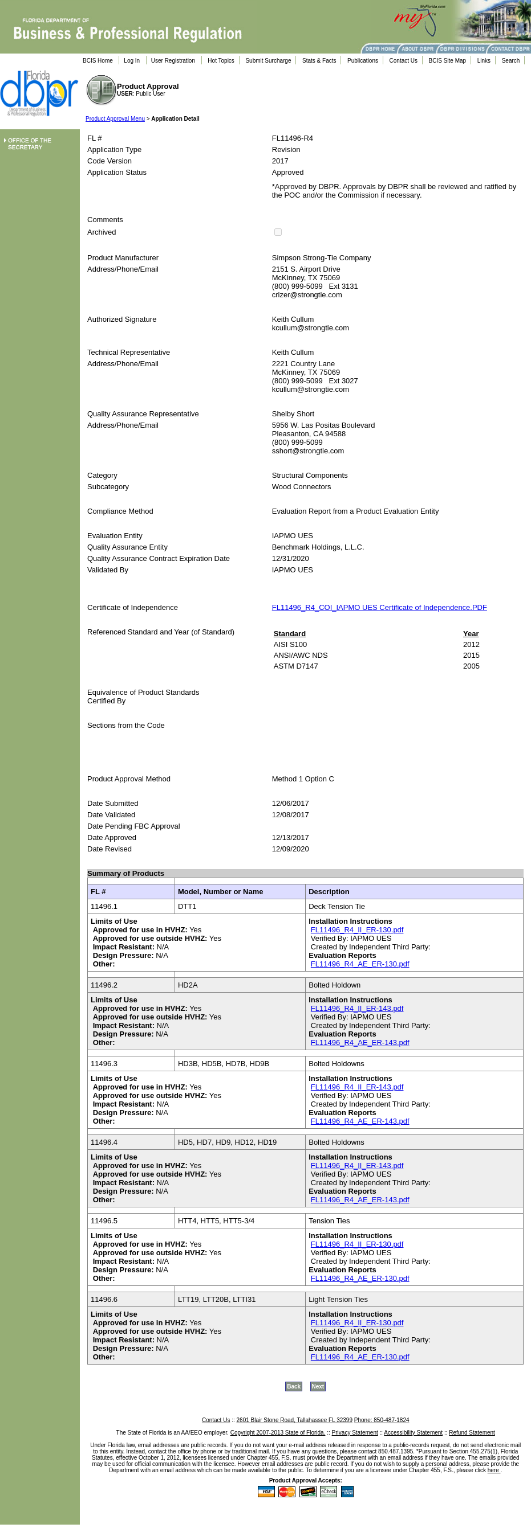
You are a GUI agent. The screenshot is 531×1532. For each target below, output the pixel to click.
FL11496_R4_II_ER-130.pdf (357, 929)
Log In (132, 61)
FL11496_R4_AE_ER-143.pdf (360, 1042)
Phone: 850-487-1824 (382, 1420)
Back (294, 1386)
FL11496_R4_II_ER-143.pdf (357, 1008)
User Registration (173, 61)
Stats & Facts (319, 61)
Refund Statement (472, 1432)
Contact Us (403, 61)
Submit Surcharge (268, 61)
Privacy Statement (355, 1432)
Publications (362, 61)
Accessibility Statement (413, 1432)
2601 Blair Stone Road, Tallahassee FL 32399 (294, 1420)
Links (484, 61)
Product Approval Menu (115, 119)
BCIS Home (98, 61)
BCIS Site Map (448, 61)
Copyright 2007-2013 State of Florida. (278, 1432)
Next (318, 1386)
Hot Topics (221, 61)
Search (511, 61)
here (494, 1470)
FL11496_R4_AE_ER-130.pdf (360, 964)
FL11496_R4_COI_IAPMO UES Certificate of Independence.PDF (379, 607)
